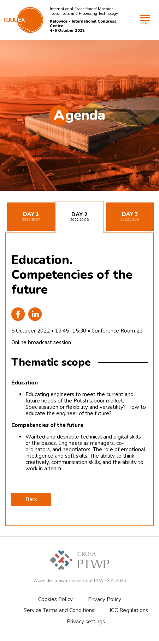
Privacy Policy (104, 599)
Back (31, 499)
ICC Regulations (129, 610)
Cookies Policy (55, 599)
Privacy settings (86, 621)
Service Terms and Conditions (59, 610)
